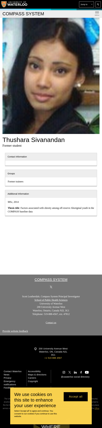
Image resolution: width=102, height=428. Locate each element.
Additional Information (18, 194)
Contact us (51, 322)
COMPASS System (51, 279)
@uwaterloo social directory (75, 377)
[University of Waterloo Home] (14, 4)
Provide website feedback (15, 331)
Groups (11, 173)
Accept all (75, 396)
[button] (86, 4)
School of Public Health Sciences (50, 300)
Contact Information (17, 156)
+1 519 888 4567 (53, 358)
